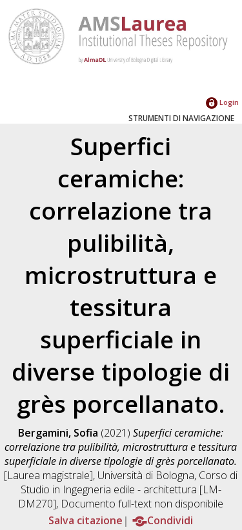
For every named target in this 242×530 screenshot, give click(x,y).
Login (222, 102)
